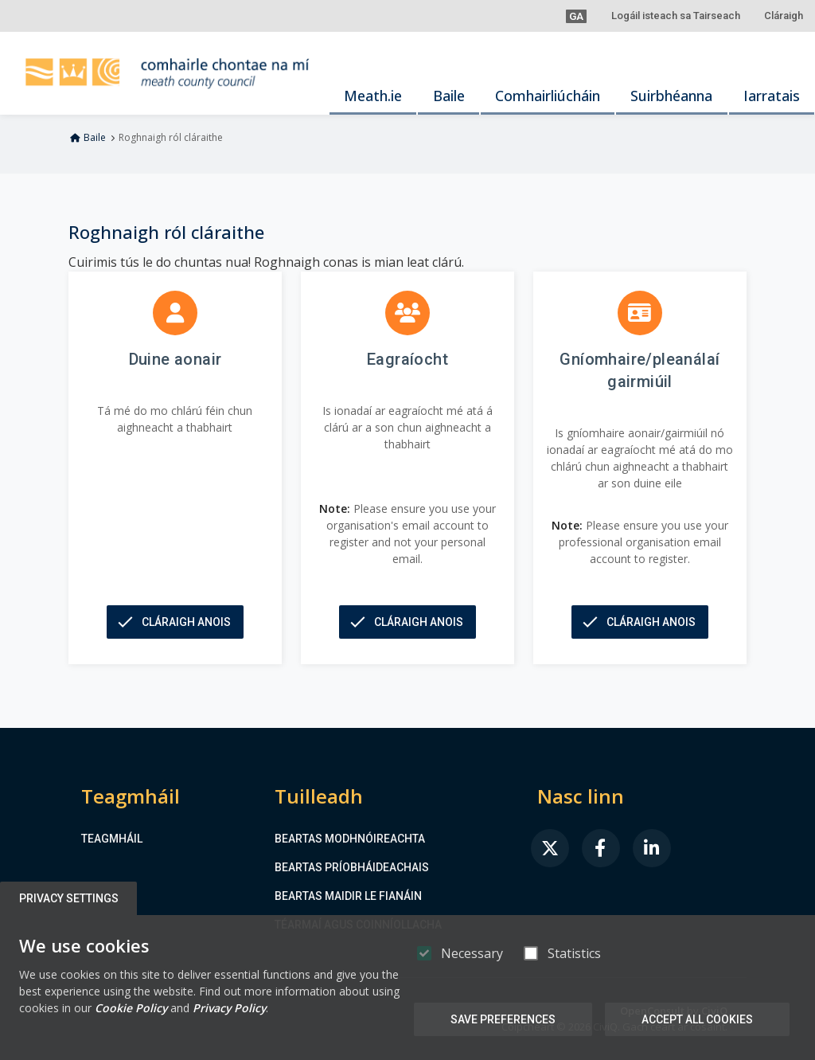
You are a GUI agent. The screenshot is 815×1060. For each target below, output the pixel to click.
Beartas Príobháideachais (352, 867)
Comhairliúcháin (547, 95)
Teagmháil (111, 838)
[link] (550, 848)
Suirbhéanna (671, 95)
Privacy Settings (69, 898)
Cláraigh (783, 16)
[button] (576, 16)
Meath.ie (373, 95)
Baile (449, 95)
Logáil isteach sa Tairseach (675, 16)
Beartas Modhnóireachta (350, 838)
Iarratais (771, 95)
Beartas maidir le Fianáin (348, 896)
